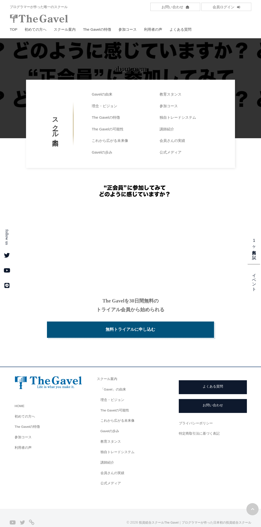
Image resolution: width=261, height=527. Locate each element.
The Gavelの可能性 (108, 129)
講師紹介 (167, 129)
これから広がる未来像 (110, 140)
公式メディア (170, 152)
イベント (254, 280)
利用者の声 (153, 29)
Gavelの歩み (102, 152)
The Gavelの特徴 (97, 29)
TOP (13, 29)
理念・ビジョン (104, 106)
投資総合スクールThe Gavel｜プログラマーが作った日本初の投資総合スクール (190, 510)
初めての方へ (35, 29)
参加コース (127, 29)
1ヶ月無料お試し (254, 247)
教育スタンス (170, 94)
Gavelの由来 (102, 94)
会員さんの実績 (172, 140)
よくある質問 (180, 29)
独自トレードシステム (178, 117)
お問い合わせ (175, 7)
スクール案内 (65, 29)
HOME (20, 394)
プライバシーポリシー (197, 411)
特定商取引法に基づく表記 (201, 422)
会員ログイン (226, 7)
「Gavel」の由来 (114, 377)
